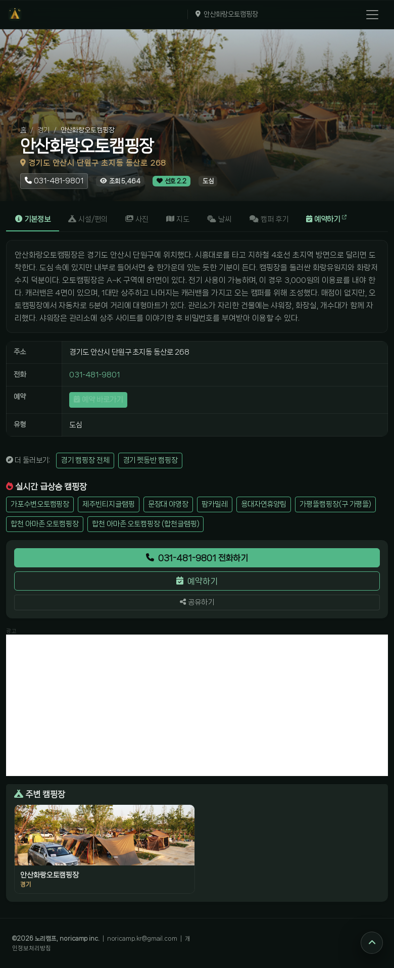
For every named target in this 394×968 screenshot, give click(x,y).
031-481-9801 (94, 375)
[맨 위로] (372, 943)
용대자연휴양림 (263, 504)
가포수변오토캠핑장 (40, 504)
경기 (43, 129)
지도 (177, 219)
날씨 (219, 219)
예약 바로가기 (98, 400)
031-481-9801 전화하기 (197, 557)
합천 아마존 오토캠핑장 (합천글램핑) (145, 524)
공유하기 (197, 602)
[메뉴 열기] (372, 14)
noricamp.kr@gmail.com (142, 938)
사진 (137, 219)
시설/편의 (88, 219)
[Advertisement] (197, 705)
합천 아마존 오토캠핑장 (45, 524)
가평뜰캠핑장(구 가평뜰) (335, 504)
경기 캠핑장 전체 (85, 460)
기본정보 (33, 219)
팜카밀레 (215, 504)
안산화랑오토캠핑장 (231, 14)
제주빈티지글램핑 (108, 504)
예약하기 (326, 219)
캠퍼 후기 (269, 219)
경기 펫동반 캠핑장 (150, 460)
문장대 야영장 (168, 504)
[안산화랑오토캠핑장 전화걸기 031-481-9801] (54, 181)
